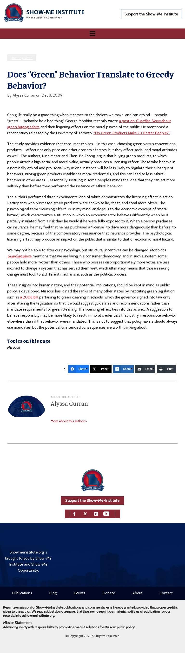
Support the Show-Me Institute (151, 14)
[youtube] (106, 513)
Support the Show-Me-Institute (92, 500)
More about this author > (69, 421)
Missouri (13, 347)
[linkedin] (96, 513)
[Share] (78, 369)
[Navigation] (92, 33)
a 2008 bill (29, 297)
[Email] (145, 369)
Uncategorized (22, 58)
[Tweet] (101, 369)
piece (19, 256)
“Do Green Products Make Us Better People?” (131, 133)
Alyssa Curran (24, 95)
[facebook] (74, 513)
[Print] (166, 369)
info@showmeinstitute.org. (35, 615)
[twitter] (85, 513)
